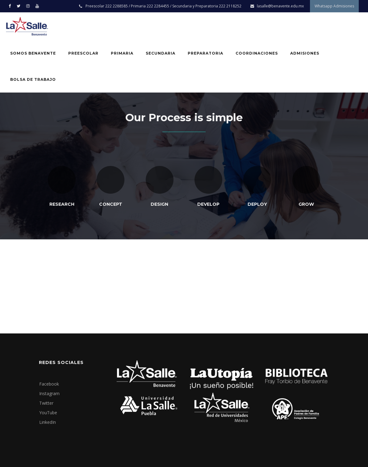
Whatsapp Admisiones (334, 6)
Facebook (49, 384)
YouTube (48, 412)
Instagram (49, 393)
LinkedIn (47, 422)
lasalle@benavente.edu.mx (280, 6)
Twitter (46, 403)
